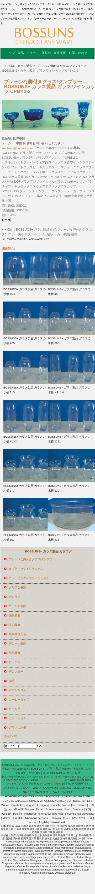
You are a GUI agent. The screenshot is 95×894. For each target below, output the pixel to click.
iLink (25, 783)
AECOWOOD (51, 796)
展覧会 (46, 53)
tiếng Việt (57, 813)
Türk (90, 818)
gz (45, 783)
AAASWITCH (51, 787)
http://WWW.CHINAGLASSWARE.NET (25, 239)
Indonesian (30, 813)
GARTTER (41, 792)
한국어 (67, 818)
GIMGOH (66, 792)
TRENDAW (36, 796)
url (41, 783)
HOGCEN (11, 796)
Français (42, 805)
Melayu (6, 818)
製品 (21, 53)
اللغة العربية (16, 809)
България (31, 818)
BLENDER (65, 800)
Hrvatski (18, 818)
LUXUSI (66, 796)
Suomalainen (54, 809)
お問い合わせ (78, 53)
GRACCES (21, 800)
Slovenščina (72, 813)
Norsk (67, 809)
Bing (68, 783)
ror (49, 783)
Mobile (5, 805)
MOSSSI (23, 796)
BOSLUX (65, 787)
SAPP (86, 796)
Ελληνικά (55, 818)
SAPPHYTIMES (12, 787)
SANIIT (27, 787)
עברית (33, 822)
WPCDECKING (49, 800)
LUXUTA (76, 796)
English (43, 822)
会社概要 (59, 53)
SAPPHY (28, 792)
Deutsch (55, 805)
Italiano (66, 805)
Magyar (29, 809)
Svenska (78, 809)
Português (29, 805)
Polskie (17, 813)
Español (16, 805)
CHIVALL (54, 792)
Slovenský (87, 813)
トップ (10, 53)
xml (53, 783)
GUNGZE (8, 800)
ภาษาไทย (79, 818)
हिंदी (87, 809)
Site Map (34, 783)
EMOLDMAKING (82, 787)
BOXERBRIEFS (83, 800)
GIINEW (34, 800)
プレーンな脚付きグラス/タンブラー (59, 65)
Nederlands (80, 805)
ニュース (32, 53)
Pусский (6, 813)
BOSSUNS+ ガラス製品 (17, 65)
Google (60, 783)
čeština (43, 818)
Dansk (40, 809)
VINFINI (37, 787)
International (57, 822)
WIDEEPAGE (80, 783)
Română (44, 813)
